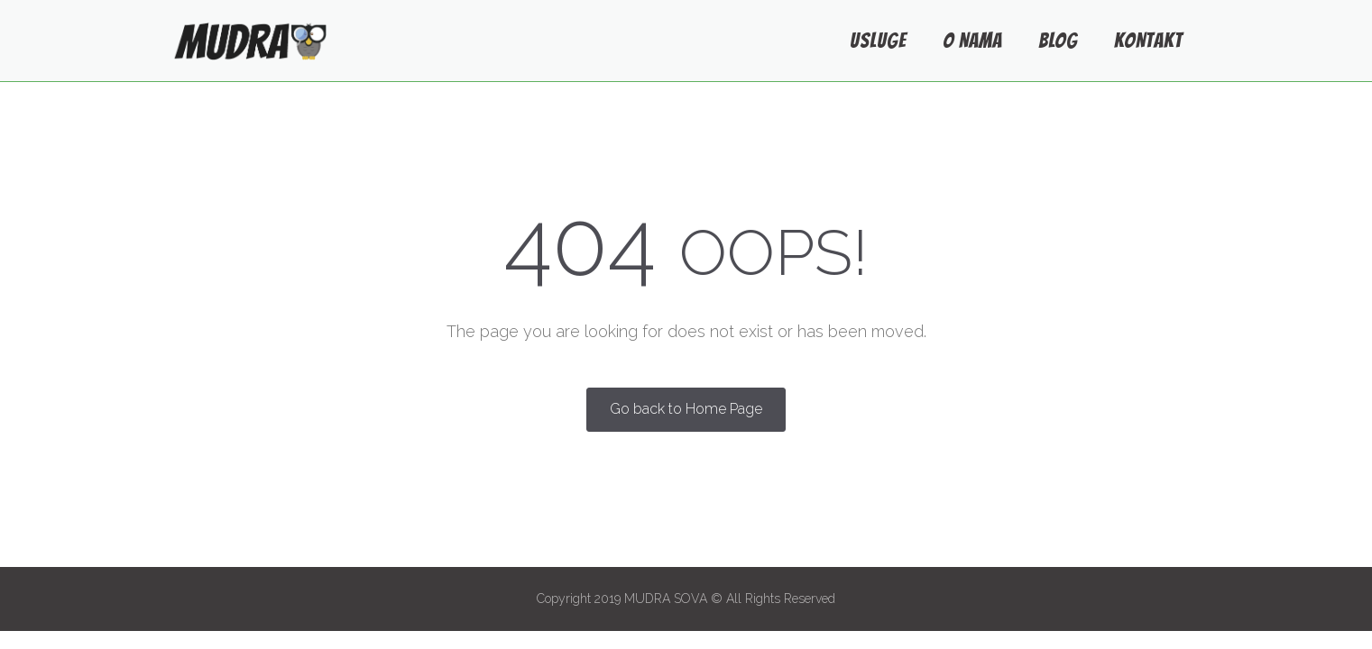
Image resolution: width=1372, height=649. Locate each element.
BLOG (1058, 40)
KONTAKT (1148, 40)
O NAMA (972, 40)
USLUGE (878, 40)
